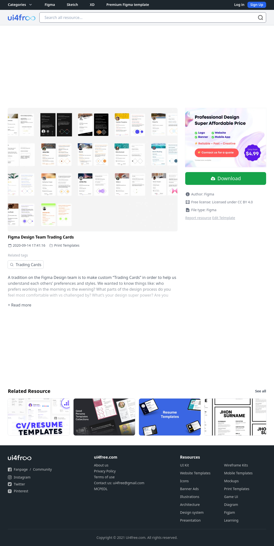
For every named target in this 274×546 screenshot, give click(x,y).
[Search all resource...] (152, 17)
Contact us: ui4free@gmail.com (119, 483)
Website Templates (195, 473)
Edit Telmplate (223, 217)
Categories (20, 4)
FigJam (229, 512)
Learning (231, 520)
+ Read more (19, 305)
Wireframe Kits (236, 465)
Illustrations (189, 496)
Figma (50, 4)
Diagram (231, 504)
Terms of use (104, 477)
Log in (239, 4)
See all (260, 391)
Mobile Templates (238, 473)
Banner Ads (189, 488)
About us (101, 465)
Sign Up (256, 4)
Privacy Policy (105, 471)
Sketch (72, 4)
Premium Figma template (127, 4)
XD (92, 4)
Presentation (190, 520)
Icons (184, 481)
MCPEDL (100, 488)
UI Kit (184, 465)
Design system (192, 512)
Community (42, 469)
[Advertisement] (137, 62)
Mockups (231, 481)
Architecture (190, 504)
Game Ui (231, 496)
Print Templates (66, 245)
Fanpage (21, 469)
